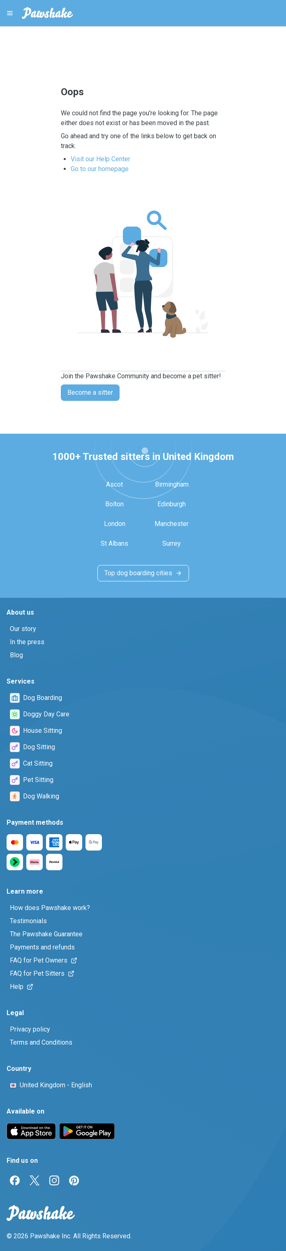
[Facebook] (15, 1180)
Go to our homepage (100, 169)
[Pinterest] (74, 1180)
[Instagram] (54, 1180)
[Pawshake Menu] (10, 13)
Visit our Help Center (100, 159)
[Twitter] (34, 1180)
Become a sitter (90, 392)
